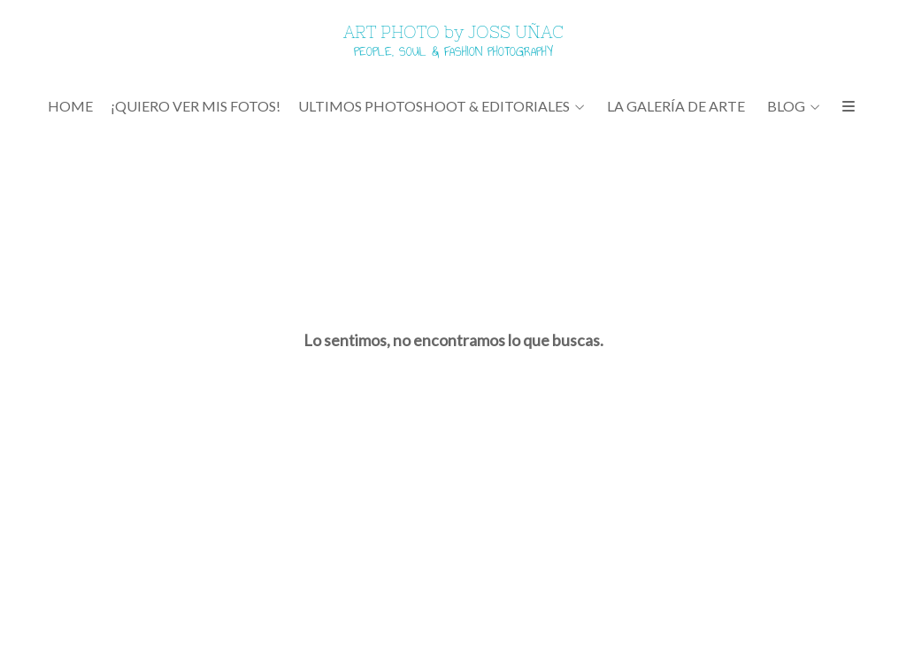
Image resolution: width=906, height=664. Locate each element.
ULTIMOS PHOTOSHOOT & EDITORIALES (434, 106)
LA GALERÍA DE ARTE (676, 106)
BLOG (786, 106)
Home (70, 106)
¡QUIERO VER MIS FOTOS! (195, 106)
